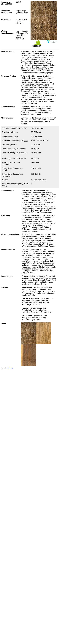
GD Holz (10, 368)
